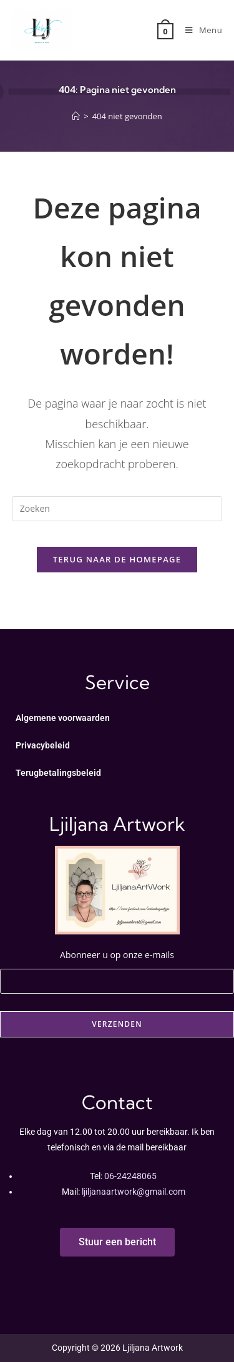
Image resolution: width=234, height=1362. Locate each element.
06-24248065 (130, 1176)
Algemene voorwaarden (63, 718)
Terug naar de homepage (117, 559)
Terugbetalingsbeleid (58, 773)
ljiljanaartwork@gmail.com (133, 1192)
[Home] (76, 116)
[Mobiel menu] (199, 30)
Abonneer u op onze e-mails (117, 966)
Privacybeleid (43, 745)
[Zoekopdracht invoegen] (117, 508)
